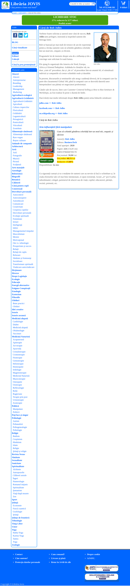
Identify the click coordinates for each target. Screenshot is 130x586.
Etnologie (16, 291)
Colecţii (15, 59)
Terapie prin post (20, 397)
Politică (15, 406)
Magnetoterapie (19, 373)
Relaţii (16, 249)
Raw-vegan (18, 137)
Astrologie (16, 170)
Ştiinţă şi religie (20, 451)
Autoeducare (18, 201)
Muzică (16, 158)
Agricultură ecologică (22, 95)
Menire (16, 237)
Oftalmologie (18, 330)
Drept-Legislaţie (19, 276)
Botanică (16, 179)
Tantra (15, 539)
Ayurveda (17, 348)
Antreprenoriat (19, 80)
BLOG (15, 42)
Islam (15, 445)
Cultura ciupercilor (21, 107)
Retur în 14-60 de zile (61, 562)
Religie (15, 433)
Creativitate (18, 207)
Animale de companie (22, 143)
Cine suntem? (21, 558)
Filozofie (16, 297)
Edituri (15, 56)
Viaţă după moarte (21, 493)
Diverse (15, 273)
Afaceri (15, 74)
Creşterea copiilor (20, 210)
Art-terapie (17, 345)
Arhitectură (17, 146)
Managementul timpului (23, 231)
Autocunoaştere (19, 198)
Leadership (17, 86)
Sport (14, 499)
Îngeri (15, 478)
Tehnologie (17, 520)
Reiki (15, 391)
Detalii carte (46, 160)
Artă (14, 149)
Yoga (14, 530)
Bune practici (18, 303)
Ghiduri (15, 300)
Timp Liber (17, 523)
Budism (16, 436)
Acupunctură (18, 339)
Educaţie (16, 282)
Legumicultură (19, 116)
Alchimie (17, 469)
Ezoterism (16, 294)
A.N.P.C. (91, 558)
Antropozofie (18, 472)
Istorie (15, 312)
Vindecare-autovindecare (23, 267)
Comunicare (18, 204)
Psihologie (16, 418)
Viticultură (17, 125)
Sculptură (17, 164)
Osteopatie (17, 382)
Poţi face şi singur (20, 415)
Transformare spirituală (23, 264)
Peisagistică (18, 119)
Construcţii (17, 189)
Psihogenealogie (20, 427)
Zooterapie (17, 403)
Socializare (17, 261)
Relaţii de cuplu (20, 252)
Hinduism (17, 442)
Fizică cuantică (19, 508)
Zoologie (16, 545)
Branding (17, 83)
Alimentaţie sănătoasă (22, 131)
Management (18, 89)
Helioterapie (18, 364)
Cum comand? (58, 554)
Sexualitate (17, 460)
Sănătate (16, 457)
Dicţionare (17, 270)
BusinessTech (70, 142)
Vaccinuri (17, 333)
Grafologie (17, 511)
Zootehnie (17, 128)
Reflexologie (18, 388)
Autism (16, 421)
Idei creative (17, 309)
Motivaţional (18, 240)
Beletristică (17, 173)
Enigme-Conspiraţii (21, 288)
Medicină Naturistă (21, 336)
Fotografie (17, 155)
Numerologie (18, 481)
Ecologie (16, 279)
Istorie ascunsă (19, 315)
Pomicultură (18, 122)
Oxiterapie (17, 385)
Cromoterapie (19, 354)
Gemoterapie (18, 361)
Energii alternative (20, 285)
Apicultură (17, 104)
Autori (15, 53)
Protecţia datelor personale (27, 562)
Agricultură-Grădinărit (23, 98)
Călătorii (16, 182)
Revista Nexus (18, 454)
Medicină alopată (20, 318)
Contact (19, 554)
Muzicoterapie (19, 379)
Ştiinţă (15, 502)
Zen (14, 496)
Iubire (15, 228)
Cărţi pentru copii (20, 186)
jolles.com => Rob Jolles (50, 103)
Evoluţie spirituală (21, 216)
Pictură (16, 161)
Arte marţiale (18, 167)
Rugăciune (17, 394)
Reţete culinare (19, 140)
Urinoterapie (18, 400)
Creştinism (17, 439)
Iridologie (17, 370)
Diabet (16, 324)
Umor (14, 527)
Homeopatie (18, 367)
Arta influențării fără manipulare (55, 127)
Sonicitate (16, 463)
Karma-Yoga (18, 536)
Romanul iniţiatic (20, 484)
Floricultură (18, 110)
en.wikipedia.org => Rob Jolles (53, 113)
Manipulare (18, 409)
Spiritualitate (18, 466)
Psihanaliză (18, 424)
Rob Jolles (70, 139)
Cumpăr (48, 155)
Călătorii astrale (20, 475)
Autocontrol (18, 195)
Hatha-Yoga (18, 532)
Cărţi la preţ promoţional (23, 64)
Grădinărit (17, 113)
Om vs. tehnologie (21, 243)
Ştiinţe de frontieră (20, 518)
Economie (17, 505)
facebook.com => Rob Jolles (52, 108)
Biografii (16, 176)
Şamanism (17, 490)
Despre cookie (93, 554)
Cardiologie (18, 321)
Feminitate (17, 219)
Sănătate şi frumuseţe (22, 258)
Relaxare (16, 255)
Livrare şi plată (58, 558)
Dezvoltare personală (21, 191)
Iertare (15, 222)
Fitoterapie (17, 357)
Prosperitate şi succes (22, 246)
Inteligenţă (17, 225)
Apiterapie (17, 342)
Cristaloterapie (19, 352)
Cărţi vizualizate (19, 47)
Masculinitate (19, 234)
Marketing (17, 92)
